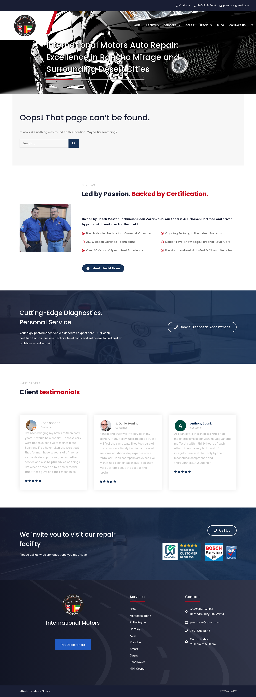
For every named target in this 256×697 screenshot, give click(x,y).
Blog (220, 25)
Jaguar (134, 655)
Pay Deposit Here (73, 645)
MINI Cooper (138, 668)
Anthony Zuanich (202, 423)
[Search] (73, 143)
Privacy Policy (228, 691)
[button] (252, 25)
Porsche (135, 642)
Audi (133, 635)
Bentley (135, 629)
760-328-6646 (200, 630)
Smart (134, 649)
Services (173, 25)
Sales (190, 25)
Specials (205, 25)
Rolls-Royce (138, 622)
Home (137, 25)
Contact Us (237, 25)
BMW (133, 609)
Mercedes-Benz (140, 616)
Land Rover (137, 662)
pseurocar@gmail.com (205, 622)
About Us (152, 25)
